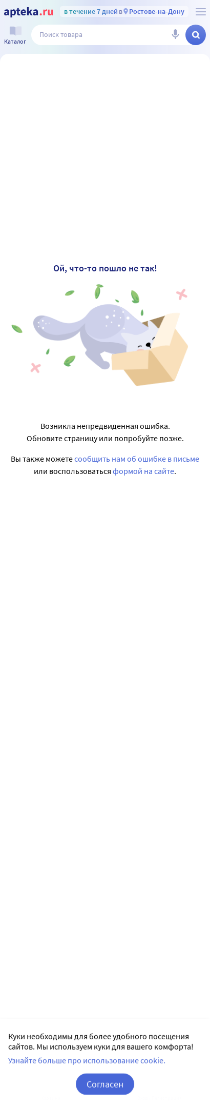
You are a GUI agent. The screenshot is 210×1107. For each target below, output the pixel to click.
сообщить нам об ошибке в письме (136, 458)
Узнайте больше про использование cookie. (86, 1073)
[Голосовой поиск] (175, 35)
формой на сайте (143, 471)
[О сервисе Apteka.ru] (201, 11)
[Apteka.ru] (28, 12)
